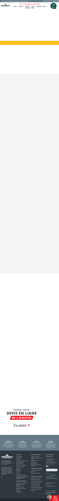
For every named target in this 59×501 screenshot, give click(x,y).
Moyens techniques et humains (21, 460)
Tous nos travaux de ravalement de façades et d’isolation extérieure (22, 477)
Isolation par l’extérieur (35, 456)
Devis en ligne (18, 473)
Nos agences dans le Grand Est (21, 475)
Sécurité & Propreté (19, 463)
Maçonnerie (18, 490)
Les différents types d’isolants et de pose (37, 458)
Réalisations (39, 6)
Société (15, 6)
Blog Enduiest (18, 469)
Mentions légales (21, 499)
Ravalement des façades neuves (22, 482)
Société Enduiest (19, 456)
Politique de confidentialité (31, 499)
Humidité (32, 6)
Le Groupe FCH (19, 457)
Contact (32, 8)
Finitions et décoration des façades (21, 489)
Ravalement (21, 6)
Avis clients (18, 468)
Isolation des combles (35, 460)
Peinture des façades (20, 486)
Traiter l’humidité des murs (36, 470)
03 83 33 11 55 (48, 1)
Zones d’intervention (20, 466)
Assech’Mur (33, 471)
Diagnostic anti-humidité (35, 473)
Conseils (44, 6)
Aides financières (34, 463)
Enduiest (4, 476)
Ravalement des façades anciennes (20, 485)
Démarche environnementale (21, 465)
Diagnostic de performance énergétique (36, 465)
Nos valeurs (18, 459)
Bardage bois (33, 461)
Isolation (27, 6)
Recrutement (27, 8)
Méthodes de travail (19, 462)
